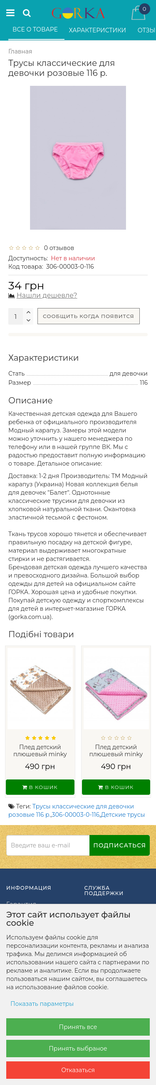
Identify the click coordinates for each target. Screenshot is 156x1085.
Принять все (78, 1027)
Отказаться (78, 1070)
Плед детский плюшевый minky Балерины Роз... (116, 754)
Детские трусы (123, 814)
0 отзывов (57, 248)
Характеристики (98, 30)
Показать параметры (42, 1003)
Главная (20, 51)
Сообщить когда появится (88, 316)
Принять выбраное (78, 1048)
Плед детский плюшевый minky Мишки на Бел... (40, 754)
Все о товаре (35, 29)
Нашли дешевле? (47, 295)
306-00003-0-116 (76, 814)
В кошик (40, 787)
